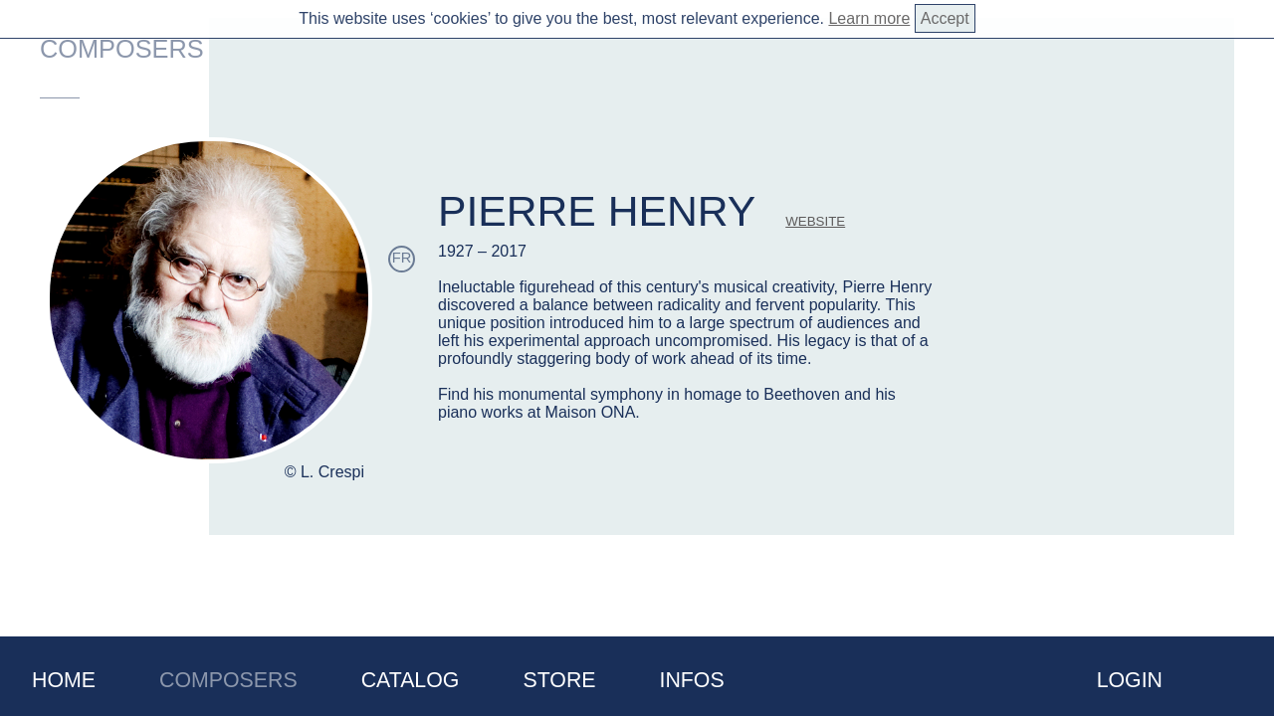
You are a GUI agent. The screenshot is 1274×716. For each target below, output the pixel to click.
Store (559, 680)
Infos (692, 680)
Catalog (410, 680)
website (815, 221)
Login (1130, 680)
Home (64, 680)
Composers (228, 680)
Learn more (869, 18)
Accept (945, 18)
